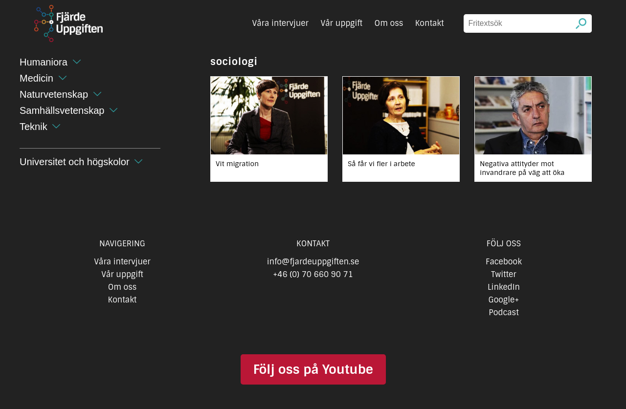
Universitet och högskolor (75, 161)
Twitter (503, 274)
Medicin (36, 78)
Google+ (504, 300)
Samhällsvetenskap (62, 110)
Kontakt (429, 23)
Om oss (389, 23)
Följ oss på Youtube (313, 369)
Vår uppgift (341, 23)
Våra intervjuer (280, 23)
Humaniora (43, 62)
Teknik (33, 126)
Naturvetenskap (54, 94)
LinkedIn (504, 287)
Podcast (503, 312)
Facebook (504, 262)
